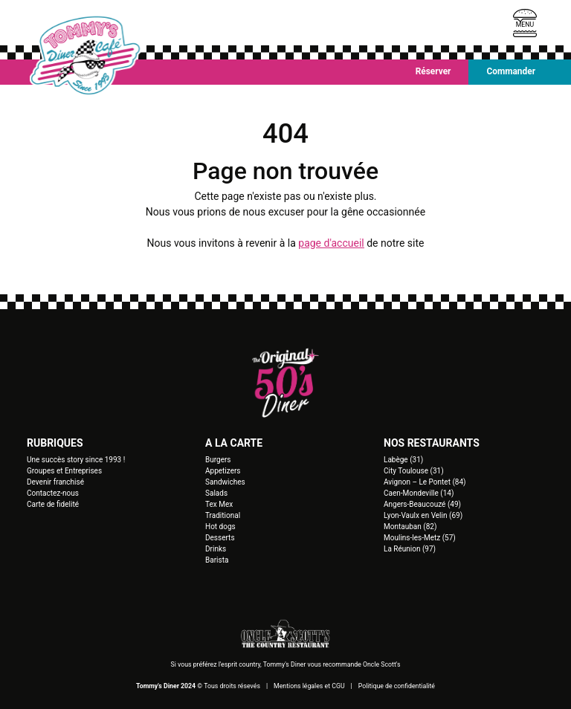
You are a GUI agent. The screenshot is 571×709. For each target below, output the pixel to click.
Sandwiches (225, 482)
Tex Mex (219, 504)
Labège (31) (403, 460)
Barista (216, 560)
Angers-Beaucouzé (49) (422, 504)
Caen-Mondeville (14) (419, 493)
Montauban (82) (410, 526)
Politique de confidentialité (396, 686)
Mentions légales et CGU (309, 686)
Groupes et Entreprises (64, 471)
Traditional (222, 515)
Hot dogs (220, 526)
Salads (216, 493)
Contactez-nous (53, 493)
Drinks (215, 549)
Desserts (220, 538)
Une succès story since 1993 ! (76, 460)
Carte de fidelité (53, 504)
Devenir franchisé (55, 482)
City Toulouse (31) (414, 471)
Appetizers (223, 471)
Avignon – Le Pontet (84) (425, 482)
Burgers (218, 460)
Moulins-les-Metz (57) (420, 538)
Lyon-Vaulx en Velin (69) (423, 515)
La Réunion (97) (410, 549)
